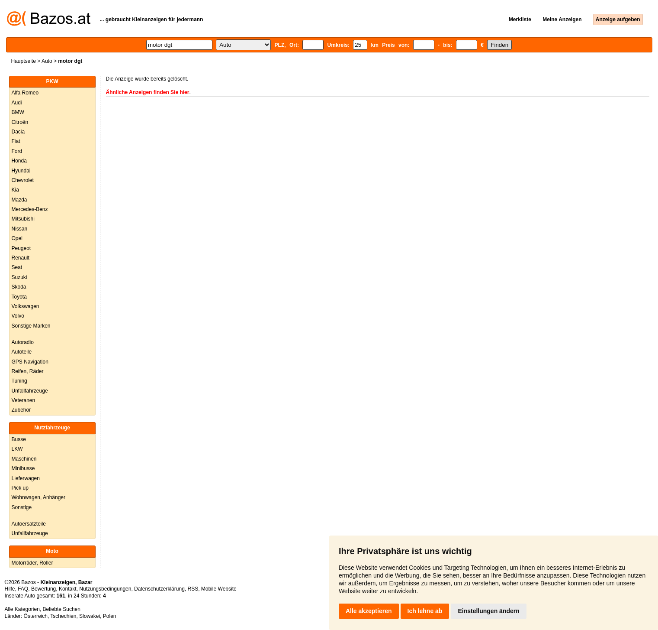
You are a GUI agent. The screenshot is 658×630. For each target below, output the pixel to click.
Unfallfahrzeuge (30, 391)
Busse (19, 439)
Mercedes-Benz (30, 209)
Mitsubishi (23, 219)
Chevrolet (23, 180)
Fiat (16, 141)
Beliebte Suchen (61, 609)
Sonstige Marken (31, 326)
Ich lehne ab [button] (425, 610)
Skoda (19, 287)
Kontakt (68, 589)
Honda (19, 161)
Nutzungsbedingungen (105, 589)
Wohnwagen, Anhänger (39, 497)
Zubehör (21, 410)
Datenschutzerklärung (159, 589)
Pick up (20, 488)
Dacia (18, 132)
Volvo (18, 316)
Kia (15, 190)
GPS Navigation (30, 362)
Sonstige (22, 507)
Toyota (19, 297)
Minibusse (23, 468)
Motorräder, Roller (32, 563)
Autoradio (23, 342)
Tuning (19, 381)
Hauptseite (23, 61)
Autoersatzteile (29, 524)
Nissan (20, 229)
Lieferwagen (26, 478)
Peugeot (21, 248)
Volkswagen (25, 306)
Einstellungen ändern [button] (488, 610)
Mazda (19, 200)
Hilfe (10, 589)
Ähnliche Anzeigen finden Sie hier (147, 92)
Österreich (36, 616)
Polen (109, 616)
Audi (17, 103)
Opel (17, 238)
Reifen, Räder (28, 371)
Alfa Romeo (25, 93)
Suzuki (19, 277)
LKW (17, 449)
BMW (18, 112)
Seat (17, 267)
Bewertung (43, 589)
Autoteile (22, 352)
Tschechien (63, 616)
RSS (192, 589)
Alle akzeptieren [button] (369, 610)
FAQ (23, 589)
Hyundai (21, 171)
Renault (20, 258)
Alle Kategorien (22, 609)
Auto (47, 61)
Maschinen (24, 459)
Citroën (20, 122)
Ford (17, 151)
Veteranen (23, 400)
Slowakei (89, 616)
